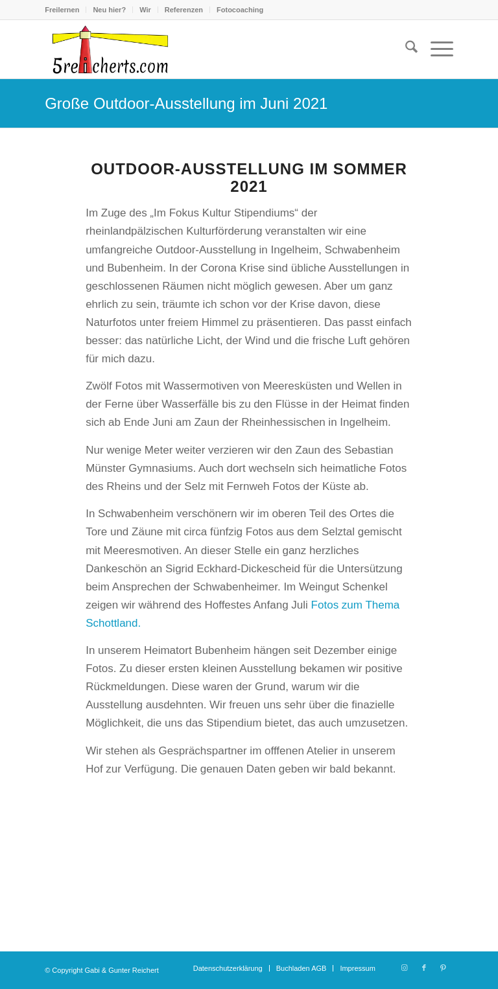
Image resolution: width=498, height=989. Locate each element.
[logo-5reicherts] (108, 49)
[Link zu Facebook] (424, 967)
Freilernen (62, 10)
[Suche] (405, 49)
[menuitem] (65, 9)
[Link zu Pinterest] (443, 967)
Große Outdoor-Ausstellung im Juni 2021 (186, 103)
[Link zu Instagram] (404, 967)
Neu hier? (109, 10)
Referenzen (184, 10)
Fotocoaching (240, 10)
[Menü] (435, 49)
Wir (145, 10)
